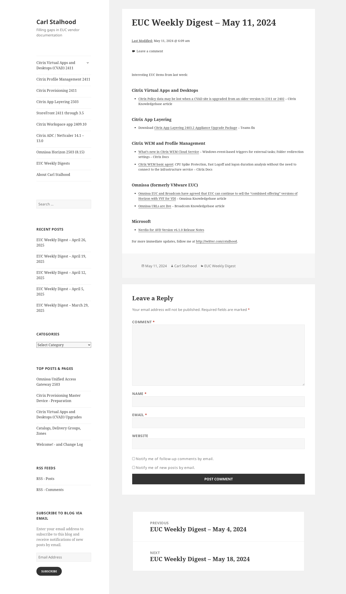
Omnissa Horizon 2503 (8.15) (60, 152)
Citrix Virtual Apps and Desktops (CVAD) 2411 (55, 65)
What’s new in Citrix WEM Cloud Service (168, 152)
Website (140, 435)
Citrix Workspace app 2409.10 (61, 124)
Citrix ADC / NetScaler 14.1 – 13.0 (60, 138)
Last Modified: (142, 41)
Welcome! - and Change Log (59, 444)
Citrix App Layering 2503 (57, 101)
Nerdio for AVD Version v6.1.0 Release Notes (171, 230)
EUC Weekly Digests (53, 163)
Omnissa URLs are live (154, 206)
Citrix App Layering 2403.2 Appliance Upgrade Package (195, 128)
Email (139, 414)
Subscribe (49, 571)
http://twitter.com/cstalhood (216, 241)
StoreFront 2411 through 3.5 (60, 113)
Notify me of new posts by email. (165, 467)
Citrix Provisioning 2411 (56, 90)
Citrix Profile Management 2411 (63, 79)
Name (139, 393)
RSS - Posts (45, 478)
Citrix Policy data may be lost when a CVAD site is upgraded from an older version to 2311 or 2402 (211, 99)
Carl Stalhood (56, 22)
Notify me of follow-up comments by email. (175, 458)
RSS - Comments (50, 489)
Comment (143, 322)
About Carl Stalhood (53, 174)
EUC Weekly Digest (220, 265)
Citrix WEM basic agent (155, 164)
